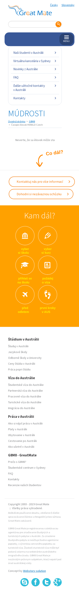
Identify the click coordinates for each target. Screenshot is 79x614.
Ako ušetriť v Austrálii (21, 447)
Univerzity (35, 358)
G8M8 (32, 121)
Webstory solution (34, 571)
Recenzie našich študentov (24, 485)
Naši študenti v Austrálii (35, 53)
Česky (54, 5)
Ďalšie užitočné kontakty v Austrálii (35, 88)
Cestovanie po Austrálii (22, 441)
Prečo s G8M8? (17, 462)
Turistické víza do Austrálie (24, 402)
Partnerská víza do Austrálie (25, 390)
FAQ (35, 77)
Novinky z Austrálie (35, 69)
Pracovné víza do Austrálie (24, 396)
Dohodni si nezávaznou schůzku (43, 194)
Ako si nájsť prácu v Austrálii (25, 423)
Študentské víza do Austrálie (26, 385)
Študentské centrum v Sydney (27, 467)
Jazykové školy (17, 352)
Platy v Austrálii (17, 429)
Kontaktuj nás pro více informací (44, 181)
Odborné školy (17, 358)
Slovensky (68, 5)
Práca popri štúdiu (19, 369)
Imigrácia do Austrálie (21, 408)
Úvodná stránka (16, 121)
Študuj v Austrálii (18, 346)
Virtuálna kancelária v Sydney (35, 61)
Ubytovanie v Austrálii (21, 435)
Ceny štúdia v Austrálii (21, 363)
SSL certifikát (47, 595)
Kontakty (35, 98)
